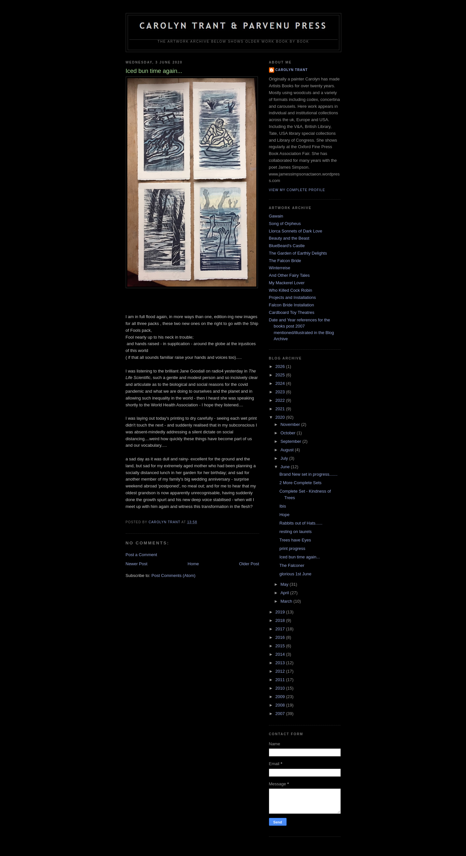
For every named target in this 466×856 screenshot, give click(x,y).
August (287, 449)
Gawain (276, 216)
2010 (280, 688)
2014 (280, 654)
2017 (280, 628)
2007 (280, 713)
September (291, 441)
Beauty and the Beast (289, 238)
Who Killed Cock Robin (290, 290)
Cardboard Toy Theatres (292, 312)
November (290, 424)
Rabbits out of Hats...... (300, 523)
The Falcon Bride (285, 260)
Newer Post (137, 563)
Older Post (249, 563)
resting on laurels (295, 531)
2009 (280, 696)
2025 (280, 374)
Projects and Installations (292, 297)
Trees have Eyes (295, 540)
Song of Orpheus (285, 223)
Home (193, 563)
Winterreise (279, 267)
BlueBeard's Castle (287, 245)
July (284, 458)
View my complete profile (297, 190)
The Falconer (291, 565)
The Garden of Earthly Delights (298, 253)
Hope (284, 514)
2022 (280, 400)
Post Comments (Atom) (173, 575)
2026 (280, 366)
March (286, 601)
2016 (280, 637)
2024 (280, 383)
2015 (280, 645)
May (284, 584)
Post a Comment (141, 554)
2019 (280, 612)
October (288, 432)
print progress (292, 548)
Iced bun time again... (299, 556)
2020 (280, 417)
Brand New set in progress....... (308, 474)
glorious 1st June (295, 573)
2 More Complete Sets (300, 482)
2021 (280, 408)
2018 (280, 620)
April (285, 592)
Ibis (282, 506)
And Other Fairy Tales (289, 275)
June (285, 466)
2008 (280, 705)
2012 (280, 671)
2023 (280, 391)
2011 (280, 679)
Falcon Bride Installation (291, 304)
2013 (280, 662)
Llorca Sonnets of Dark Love (295, 231)
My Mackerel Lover (287, 282)
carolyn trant (291, 70)
